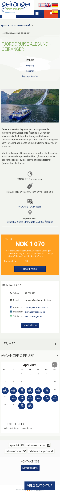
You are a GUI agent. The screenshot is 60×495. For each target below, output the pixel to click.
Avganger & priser (30, 76)
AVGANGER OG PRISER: (29, 206)
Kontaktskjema (30, 325)
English (48, 5)
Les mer (30, 71)
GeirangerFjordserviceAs (36, 307)
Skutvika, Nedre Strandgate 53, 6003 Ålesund (30, 222)
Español (55, 12)
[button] (54, 364)
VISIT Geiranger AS (33, 316)
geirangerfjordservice (35, 312)
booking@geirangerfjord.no (37, 300)
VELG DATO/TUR (39, 486)
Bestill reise (30, 268)
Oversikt (30, 66)
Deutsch (55, 5)
